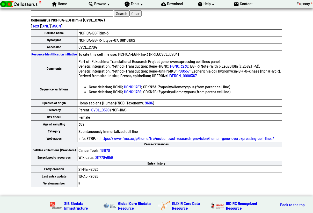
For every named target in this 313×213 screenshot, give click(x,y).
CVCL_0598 (100, 109)
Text (35, 25)
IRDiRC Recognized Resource (241, 205)
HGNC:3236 (179, 65)
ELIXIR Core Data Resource (186, 205)
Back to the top (292, 204)
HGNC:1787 (132, 86)
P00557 (184, 70)
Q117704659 (103, 157)
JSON (56, 25)
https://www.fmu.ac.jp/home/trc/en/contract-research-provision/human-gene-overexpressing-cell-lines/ (187, 138)
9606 (149, 102)
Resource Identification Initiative (54, 54)
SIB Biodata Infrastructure (76, 205)
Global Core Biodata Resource (134, 205)
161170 (105, 150)
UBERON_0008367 (181, 75)
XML (45, 25)
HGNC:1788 (132, 91)
